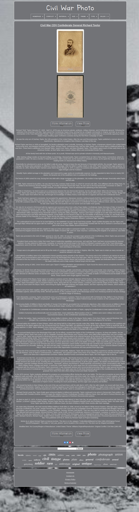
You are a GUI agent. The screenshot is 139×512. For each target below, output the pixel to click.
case (79, 455)
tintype (56, 459)
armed (115, 459)
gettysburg (28, 464)
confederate (103, 459)
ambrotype (64, 463)
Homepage (70, 472)
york (73, 455)
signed (30, 460)
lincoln (20, 455)
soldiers (61, 455)
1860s (51, 454)
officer (81, 460)
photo (92, 454)
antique (87, 463)
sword (34, 455)
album (105, 464)
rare (50, 463)
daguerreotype (97, 464)
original (76, 464)
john (84, 455)
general (89, 459)
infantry (28, 455)
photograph (106, 454)
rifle (44, 455)
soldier (40, 463)
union (119, 454)
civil (45, 459)
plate (74, 459)
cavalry (24, 460)
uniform (37, 460)
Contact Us (70, 476)
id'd (56, 464)
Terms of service (70, 483)
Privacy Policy (70, 479)
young (67, 455)
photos (66, 459)
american (113, 464)
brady (40, 455)
